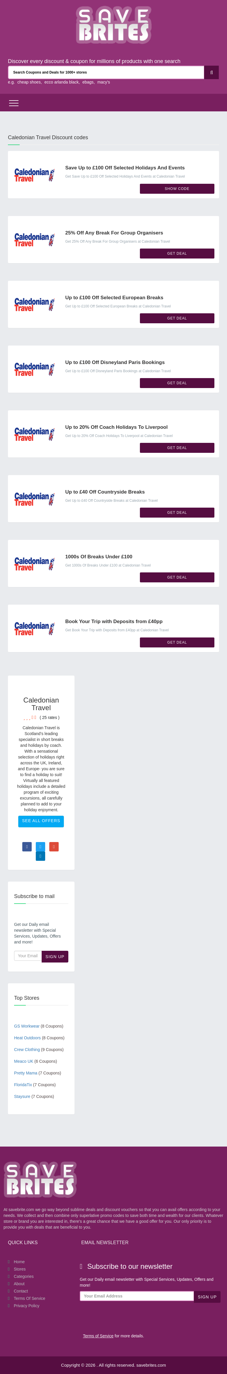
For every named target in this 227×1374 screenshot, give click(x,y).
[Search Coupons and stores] (106, 72)
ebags (88, 82)
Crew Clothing (39, 1049)
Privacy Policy (26, 1305)
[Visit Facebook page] (27, 846)
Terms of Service (29, 1298)
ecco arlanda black (61, 82)
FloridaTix (35, 1084)
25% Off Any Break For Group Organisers (114, 233)
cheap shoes (28, 82)
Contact (21, 1291)
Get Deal (177, 253)
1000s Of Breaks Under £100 (99, 557)
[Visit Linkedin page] (40, 856)
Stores (20, 1269)
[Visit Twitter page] (40, 846)
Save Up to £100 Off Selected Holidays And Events (125, 168)
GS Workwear (38, 1026)
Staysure (34, 1096)
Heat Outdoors (39, 1037)
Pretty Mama (37, 1073)
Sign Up (55, 956)
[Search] (211, 72)
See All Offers (41, 820)
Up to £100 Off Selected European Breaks (114, 297)
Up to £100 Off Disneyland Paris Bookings (115, 362)
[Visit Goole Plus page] (54, 846)
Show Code (177, 189)
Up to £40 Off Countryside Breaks (105, 492)
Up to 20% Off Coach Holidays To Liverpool (116, 427)
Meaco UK (35, 1061)
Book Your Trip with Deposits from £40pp (114, 621)
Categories (24, 1276)
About (19, 1283)
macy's (103, 82)
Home (19, 1261)
